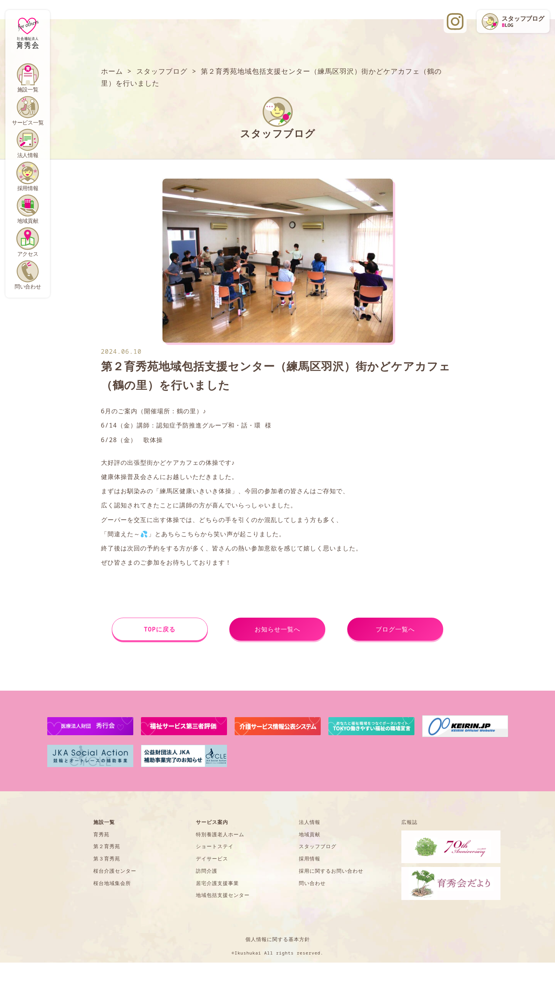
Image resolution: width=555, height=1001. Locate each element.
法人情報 (27, 155)
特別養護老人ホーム (220, 834)
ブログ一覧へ (395, 629)
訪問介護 (206, 870)
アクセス (27, 253)
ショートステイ (215, 846)
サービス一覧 (28, 122)
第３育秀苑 (106, 858)
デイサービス (212, 858)
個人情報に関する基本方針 (277, 939)
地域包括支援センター (223, 895)
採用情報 (27, 188)
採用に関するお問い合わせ (331, 870)
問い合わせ (28, 286)
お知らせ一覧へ (277, 629)
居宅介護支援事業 (217, 883)
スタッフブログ (317, 846)
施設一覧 (27, 89)
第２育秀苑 (106, 846)
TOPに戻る (160, 629)
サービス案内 (212, 822)
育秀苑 (101, 834)
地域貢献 (27, 220)
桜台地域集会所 (112, 883)
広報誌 (409, 822)
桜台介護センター (114, 870)
